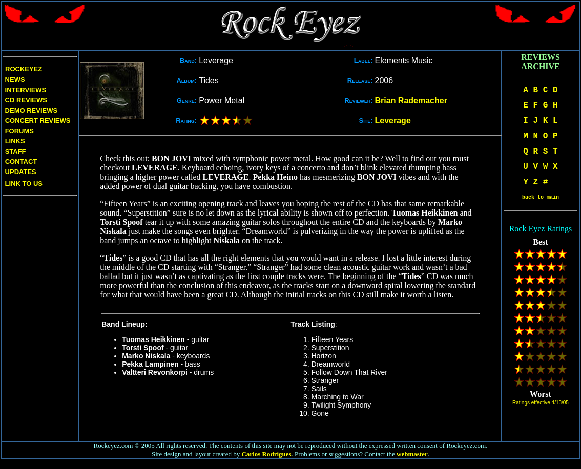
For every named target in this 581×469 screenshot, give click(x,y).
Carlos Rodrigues (266, 454)
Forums (19, 131)
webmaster (412, 454)
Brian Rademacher (411, 100)
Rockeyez (23, 69)
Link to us (23, 183)
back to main (540, 197)
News (14, 79)
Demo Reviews (30, 110)
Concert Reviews (38, 120)
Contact (21, 161)
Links (15, 141)
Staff (15, 151)
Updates (19, 172)
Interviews (24, 90)
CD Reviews (25, 100)
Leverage (393, 120)
